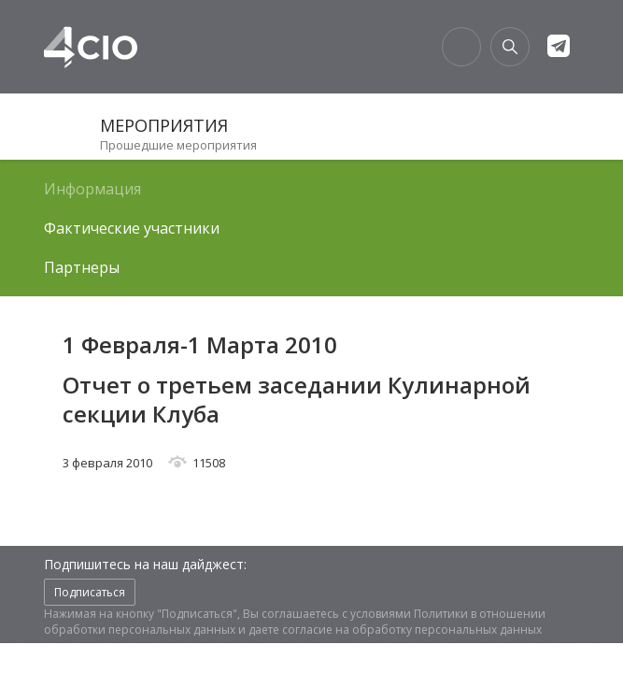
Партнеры (82, 267)
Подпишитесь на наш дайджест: (145, 564)
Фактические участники (131, 228)
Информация (92, 189)
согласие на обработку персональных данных (412, 629)
